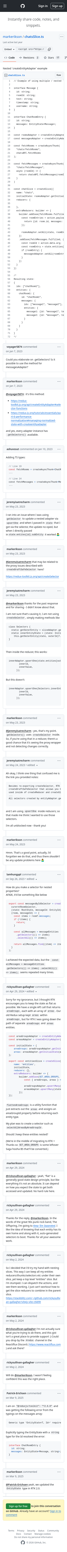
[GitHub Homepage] (23, 1542)
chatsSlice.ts (34, 36)
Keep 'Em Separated (44, 1225)
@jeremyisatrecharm (18, 562)
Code (9, 57)
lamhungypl (14, 874)
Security (31, 1530)
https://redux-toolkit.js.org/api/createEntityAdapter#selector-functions (36, 404)
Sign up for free (18, 1506)
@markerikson (15, 603)
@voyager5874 (15, 394)
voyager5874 (14, 346)
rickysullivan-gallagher (20, 986)
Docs (18, 1533)
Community (53, 1530)
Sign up (57, 6)
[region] (33, 209)
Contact (28, 1533)
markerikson (12, 36)
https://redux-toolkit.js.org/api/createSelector (32, 576)
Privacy (20, 1530)
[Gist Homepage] (23, 6)
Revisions (29, 57)
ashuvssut (13, 449)
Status (41, 1530)
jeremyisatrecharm (18, 502)
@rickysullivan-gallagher (21, 1176)
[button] (49, 49)
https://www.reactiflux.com (45, 1344)
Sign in (43, 6)
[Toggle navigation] (5, 6)
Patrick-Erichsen (16, 1393)
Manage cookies (42, 1533)
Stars (52, 57)
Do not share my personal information (33, 1537)
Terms (11, 1530)
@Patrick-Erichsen (17, 1484)
